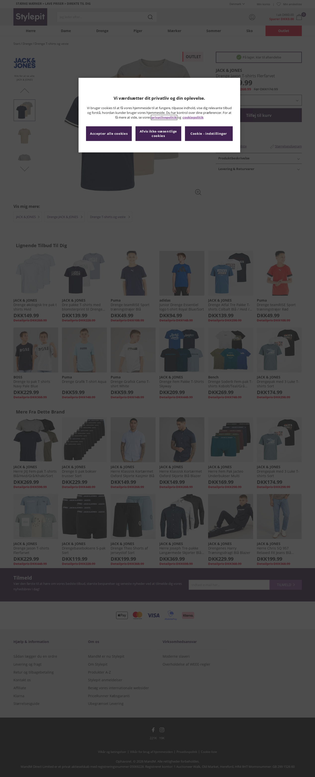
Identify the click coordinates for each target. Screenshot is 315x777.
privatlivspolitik (164, 117)
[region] (159, 115)
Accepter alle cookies (109, 134)
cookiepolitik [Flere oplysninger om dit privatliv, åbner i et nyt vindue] (193, 117)
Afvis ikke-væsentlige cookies (158, 133)
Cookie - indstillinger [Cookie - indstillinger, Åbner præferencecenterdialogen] (208, 134)
